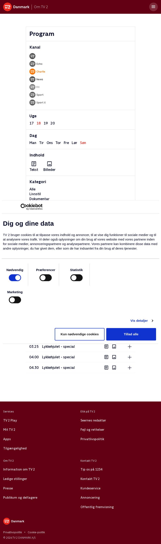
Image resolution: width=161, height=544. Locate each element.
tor (58, 143)
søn (83, 143)
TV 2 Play (10, 420)
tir (41, 143)
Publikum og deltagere (20, 497)
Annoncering (90, 497)
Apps (7, 439)
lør (74, 143)
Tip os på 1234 (91, 469)
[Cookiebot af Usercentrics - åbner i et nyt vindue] (24, 207)
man (32, 143)
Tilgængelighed (15, 448)
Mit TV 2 (9, 429)
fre (66, 143)
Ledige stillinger (15, 479)
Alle (32, 189)
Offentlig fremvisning (97, 507)
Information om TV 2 (19, 469)
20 (52, 123)
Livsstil (35, 194)
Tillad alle (131, 334)
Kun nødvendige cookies (80, 334)
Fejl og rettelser (92, 429)
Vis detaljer (139, 320)
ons (50, 143)
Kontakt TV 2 (90, 479)
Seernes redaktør (93, 420)
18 (38, 123)
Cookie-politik (36, 532)
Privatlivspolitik (92, 439)
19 (46, 123)
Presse (8, 488)
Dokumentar (39, 199)
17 (31, 123)
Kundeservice (90, 488)
